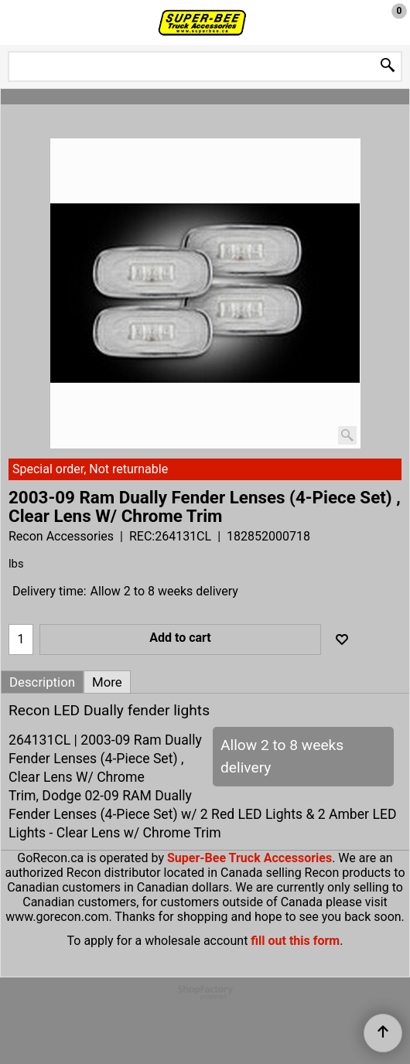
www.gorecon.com (56, 916)
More (107, 682)
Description (42, 682)
